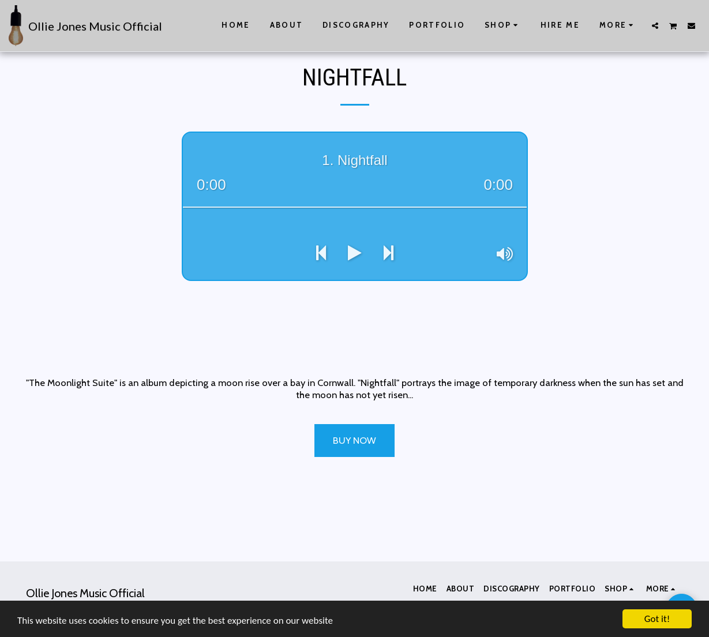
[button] (655, 25)
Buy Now (354, 440)
